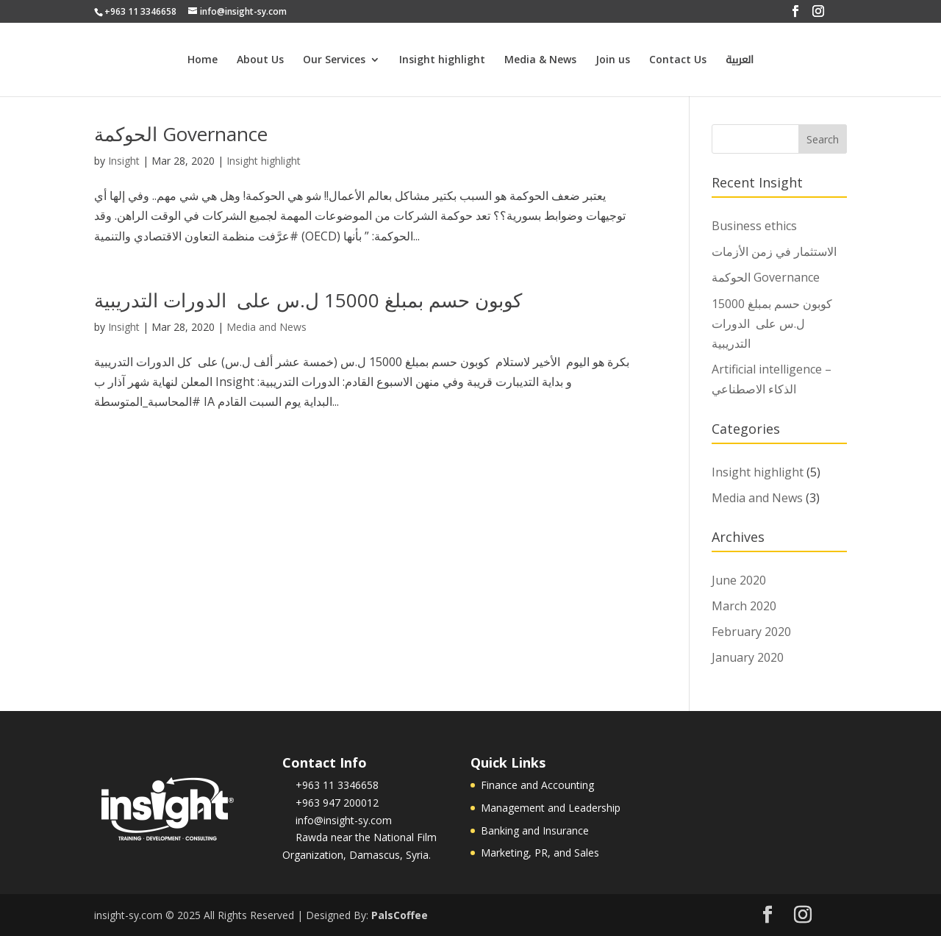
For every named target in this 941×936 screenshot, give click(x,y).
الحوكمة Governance (181, 134)
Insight (124, 161)
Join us (612, 60)
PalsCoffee (399, 915)
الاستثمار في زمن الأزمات (774, 251)
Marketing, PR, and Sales (540, 853)
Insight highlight (442, 60)
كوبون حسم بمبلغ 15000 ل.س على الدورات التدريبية (308, 300)
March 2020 (744, 606)
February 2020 (751, 632)
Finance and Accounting (537, 785)
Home (202, 60)
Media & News (540, 60)
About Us (260, 60)
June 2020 (739, 580)
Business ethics (754, 226)
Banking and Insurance (535, 830)
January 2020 (748, 657)
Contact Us (677, 60)
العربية (740, 62)
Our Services (334, 60)
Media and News (266, 327)
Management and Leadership (550, 808)
